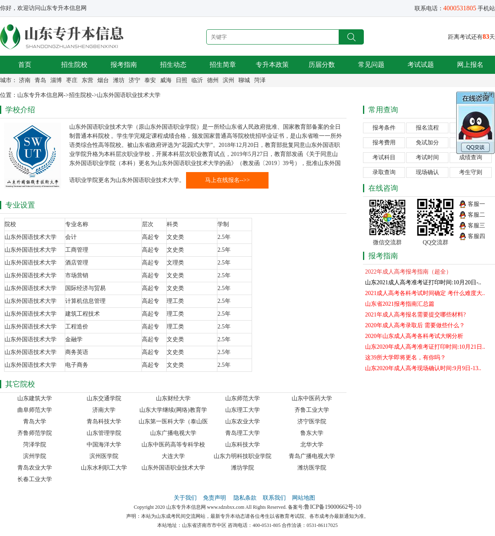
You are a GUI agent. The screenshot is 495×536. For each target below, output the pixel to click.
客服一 (476, 204)
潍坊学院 (242, 468)
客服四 (476, 236)
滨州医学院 (104, 456)
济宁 (134, 80)
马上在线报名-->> (227, 180)
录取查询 (384, 172)
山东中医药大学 (312, 398)
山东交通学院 (104, 398)
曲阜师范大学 (34, 410)
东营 (87, 80)
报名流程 (427, 128)
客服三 (476, 225)
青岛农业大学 (34, 468)
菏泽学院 (34, 445)
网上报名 (470, 64)
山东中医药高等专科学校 (173, 445)
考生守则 (470, 172)
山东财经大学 (173, 398)
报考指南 (124, 64)
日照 (181, 80)
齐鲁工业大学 (312, 410)
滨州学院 (34, 456)
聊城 (244, 80)
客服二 (476, 215)
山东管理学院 (104, 433)
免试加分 (427, 142)
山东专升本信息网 (40, 95)
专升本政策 (272, 64)
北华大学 (311, 445)
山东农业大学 (242, 421)
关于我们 (185, 498)
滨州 (228, 80)
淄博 (56, 80)
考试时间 (427, 157)
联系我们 (274, 498)
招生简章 (223, 64)
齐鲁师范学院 (34, 433)
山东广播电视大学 (173, 433)
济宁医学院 (311, 421)
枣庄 (72, 80)
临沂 (197, 80)
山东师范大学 (242, 398)
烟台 (103, 80)
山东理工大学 (242, 410)
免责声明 (215, 498)
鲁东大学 (311, 433)
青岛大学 (34, 421)
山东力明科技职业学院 (242, 456)
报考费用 (384, 142)
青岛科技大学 (104, 421)
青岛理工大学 (242, 433)
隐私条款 (245, 498)
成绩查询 (470, 157)
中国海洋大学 (104, 445)
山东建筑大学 (34, 398)
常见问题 (371, 64)
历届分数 (322, 64)
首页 (24, 64)
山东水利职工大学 (104, 468)
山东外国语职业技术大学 (128, 95)
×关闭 (486, 95)
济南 (25, 80)
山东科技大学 (242, 445)
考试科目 (384, 157)
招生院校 (74, 64)
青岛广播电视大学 (312, 456)
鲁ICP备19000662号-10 (332, 507)
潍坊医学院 (311, 468)
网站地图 (303, 498)
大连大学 (173, 456)
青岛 (40, 80)
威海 (166, 80)
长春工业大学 (34, 479)
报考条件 (384, 128)
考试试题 (421, 64)
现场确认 (427, 172)
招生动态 (173, 64)
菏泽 (260, 80)
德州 (213, 80)
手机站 (486, 8)
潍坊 (119, 80)
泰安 (150, 80)
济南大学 (104, 410)
